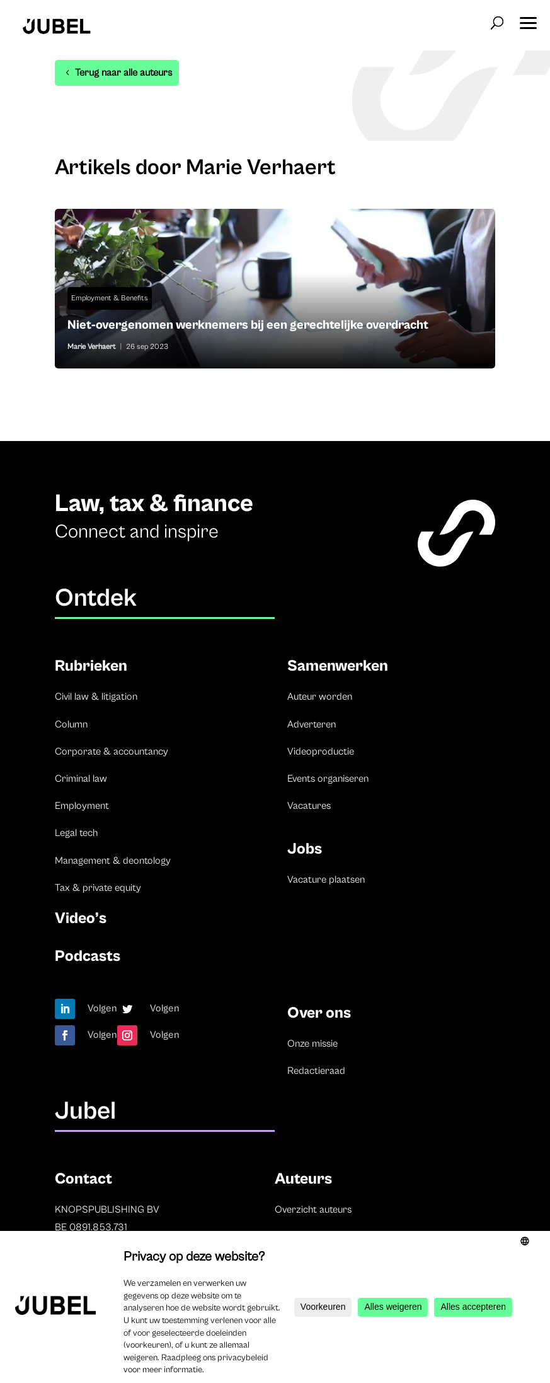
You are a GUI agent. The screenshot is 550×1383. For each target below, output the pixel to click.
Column (71, 724)
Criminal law (81, 778)
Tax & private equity (98, 887)
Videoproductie (320, 751)
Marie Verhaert (91, 347)
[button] (528, 19)
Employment (82, 805)
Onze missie (312, 1043)
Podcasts (87, 956)
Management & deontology (113, 860)
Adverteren (311, 724)
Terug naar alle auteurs (123, 72)
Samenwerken (337, 666)
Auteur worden (319, 696)
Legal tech (76, 833)
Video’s (80, 918)
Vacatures (309, 805)
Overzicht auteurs (313, 1209)
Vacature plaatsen (326, 879)
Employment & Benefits (109, 298)
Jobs (304, 849)
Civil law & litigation (96, 696)
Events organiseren (328, 778)
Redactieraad (316, 1070)
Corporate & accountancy (111, 751)
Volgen (102, 1008)
